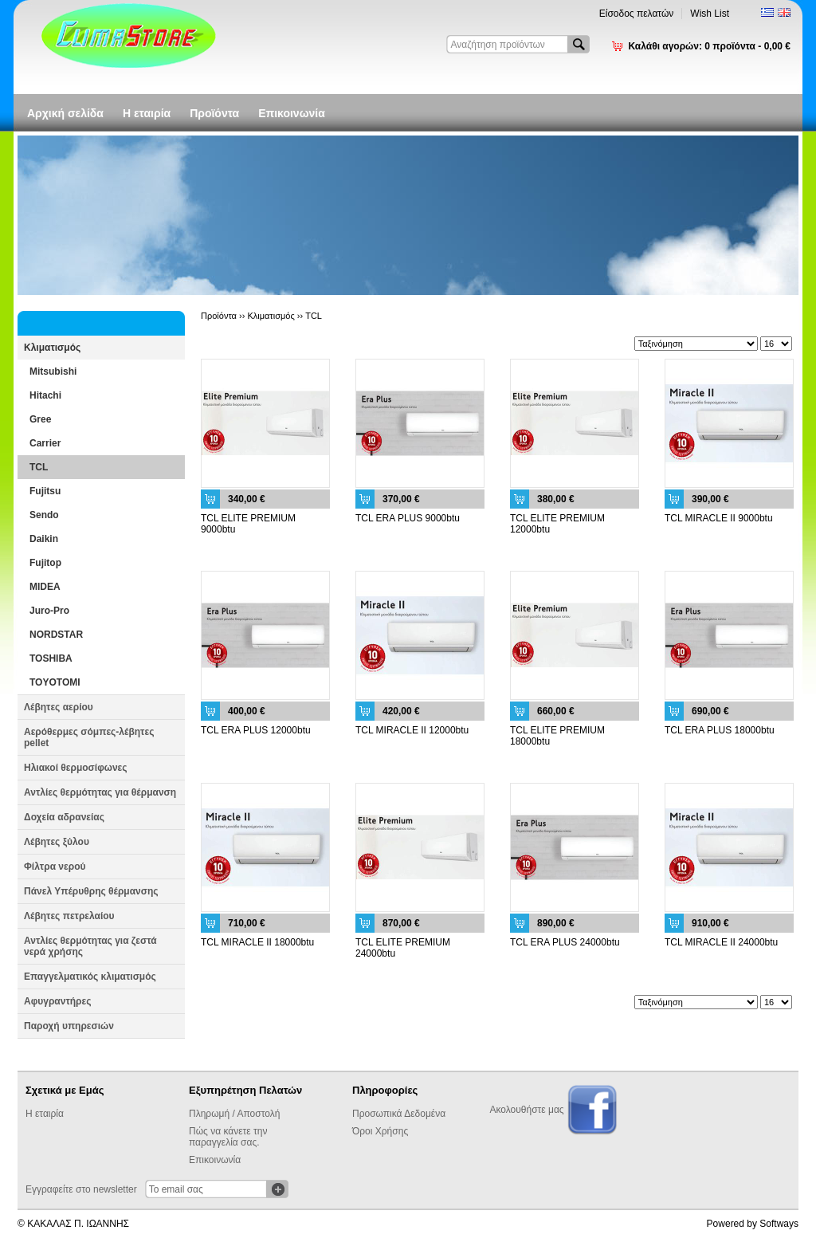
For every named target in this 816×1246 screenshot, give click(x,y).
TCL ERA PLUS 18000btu (720, 730)
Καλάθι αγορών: (709, 46)
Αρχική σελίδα (65, 113)
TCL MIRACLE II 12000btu (412, 730)
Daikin (43, 538)
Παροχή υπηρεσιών (69, 1026)
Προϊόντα (214, 113)
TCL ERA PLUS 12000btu (256, 730)
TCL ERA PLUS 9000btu (407, 518)
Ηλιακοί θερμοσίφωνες (76, 767)
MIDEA (45, 586)
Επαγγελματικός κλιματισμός (90, 976)
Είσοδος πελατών (636, 13)
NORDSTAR (56, 634)
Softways (778, 1223)
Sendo (44, 515)
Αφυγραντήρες (57, 1001)
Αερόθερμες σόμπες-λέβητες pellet (89, 737)
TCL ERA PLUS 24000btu (565, 942)
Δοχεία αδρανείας (64, 817)
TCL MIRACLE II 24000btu (721, 942)
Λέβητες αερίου (58, 707)
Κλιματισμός (52, 347)
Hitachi (45, 395)
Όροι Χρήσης (380, 1131)
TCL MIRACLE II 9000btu (719, 518)
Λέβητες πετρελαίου (69, 916)
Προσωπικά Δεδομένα (398, 1113)
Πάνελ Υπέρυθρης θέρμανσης (91, 891)
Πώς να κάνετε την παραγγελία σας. (228, 1137)
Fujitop (45, 562)
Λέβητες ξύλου (56, 841)
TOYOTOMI (54, 682)
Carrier (45, 443)
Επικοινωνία (291, 113)
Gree (40, 419)
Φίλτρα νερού (54, 866)
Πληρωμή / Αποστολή (234, 1113)
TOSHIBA (51, 658)
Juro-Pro (49, 610)
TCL (38, 467)
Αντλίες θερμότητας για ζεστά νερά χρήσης (90, 946)
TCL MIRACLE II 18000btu (257, 942)
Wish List (709, 13)
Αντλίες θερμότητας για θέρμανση (100, 792)
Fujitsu (45, 491)
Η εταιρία (147, 113)
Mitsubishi (52, 371)
